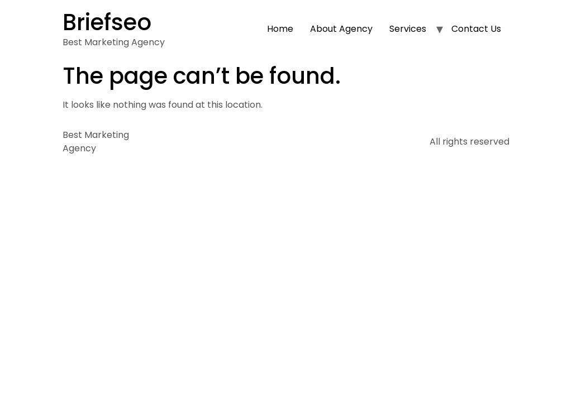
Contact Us (476, 28)
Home (280, 28)
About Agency (341, 28)
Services (407, 28)
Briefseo (107, 22)
